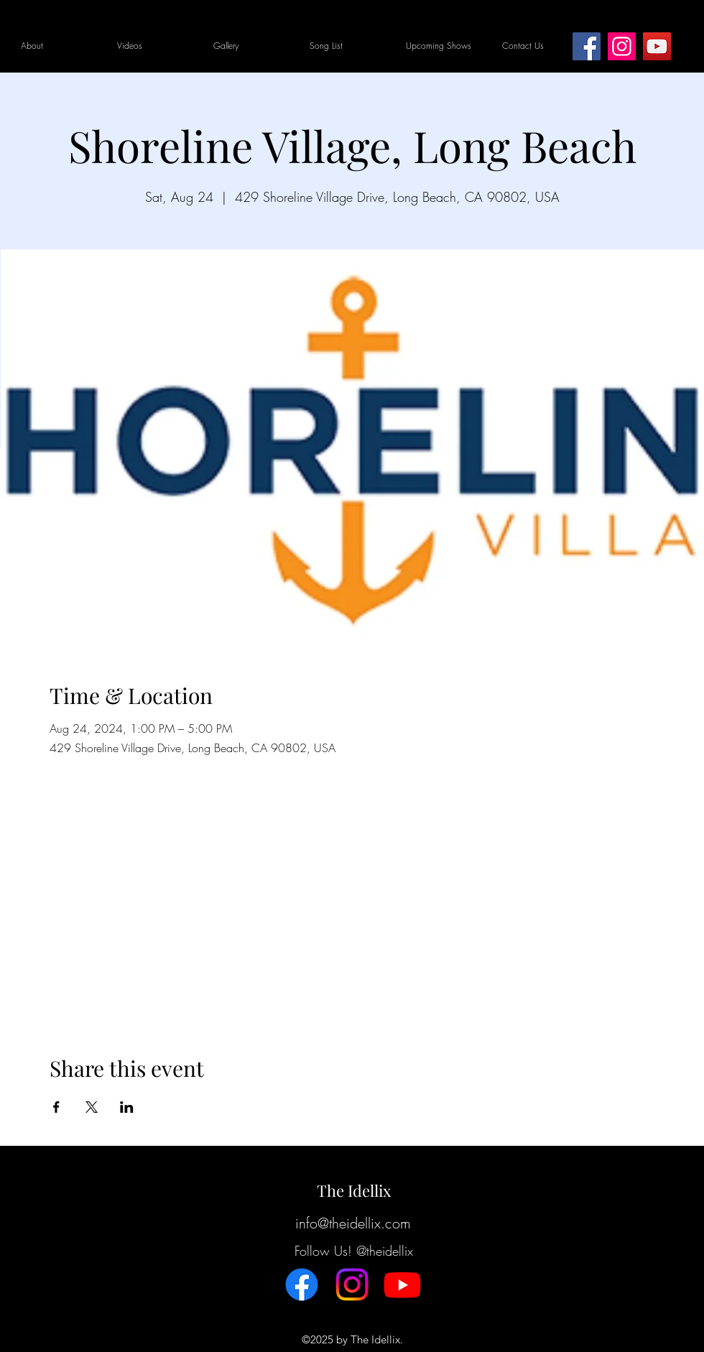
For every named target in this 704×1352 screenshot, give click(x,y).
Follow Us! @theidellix (354, 1250)
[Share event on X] (91, 1107)
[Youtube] (402, 1284)
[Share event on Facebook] (56, 1107)
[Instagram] (622, 46)
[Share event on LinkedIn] (127, 1107)
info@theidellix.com (353, 1223)
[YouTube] (657, 46)
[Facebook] (587, 46)
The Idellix (354, 1190)
